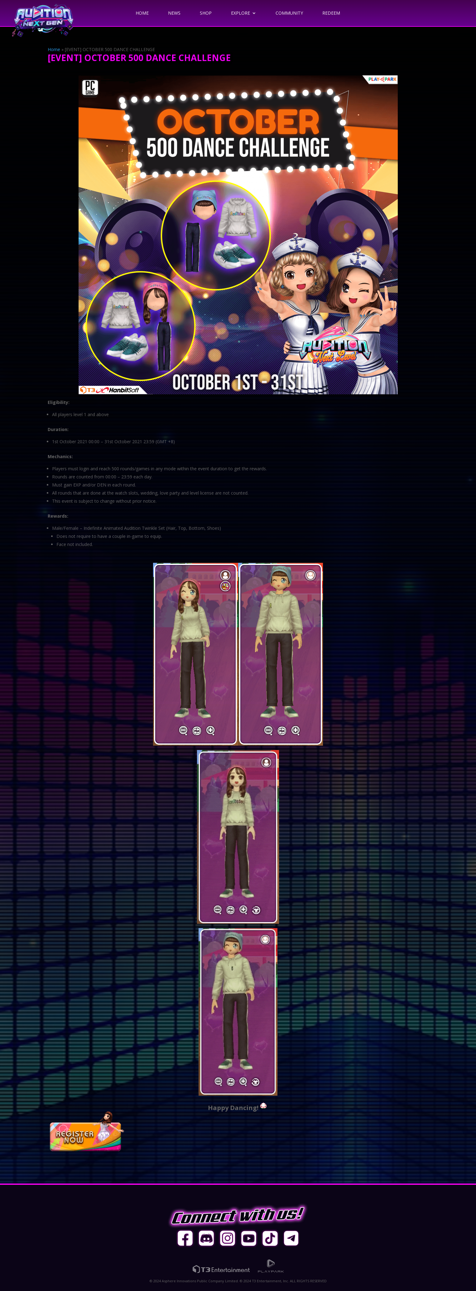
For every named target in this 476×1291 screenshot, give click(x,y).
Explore (240, 13)
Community (289, 13)
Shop (206, 13)
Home (142, 13)
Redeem (331, 13)
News (174, 13)
